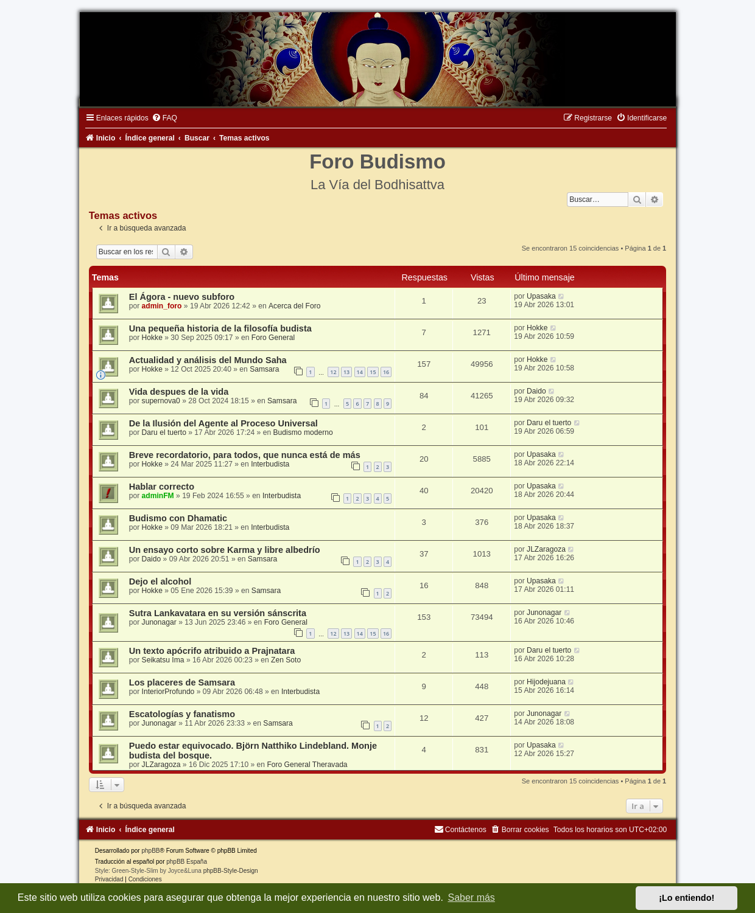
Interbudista (270, 464)
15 (373, 372)
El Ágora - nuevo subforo (181, 297)
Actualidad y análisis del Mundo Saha (208, 360)
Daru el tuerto (164, 432)
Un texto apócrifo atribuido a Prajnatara (212, 651)
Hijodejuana (546, 682)
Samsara (264, 369)
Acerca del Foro (294, 306)
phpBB (150, 850)
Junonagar (159, 622)
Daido (536, 391)
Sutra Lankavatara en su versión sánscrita (217, 613)
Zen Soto (286, 660)
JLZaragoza (546, 549)
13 (346, 372)
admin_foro (162, 306)
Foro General (273, 337)
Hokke (152, 337)
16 (386, 372)
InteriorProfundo (168, 691)
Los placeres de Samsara (182, 682)
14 (360, 372)
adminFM (158, 495)
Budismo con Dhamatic (178, 518)
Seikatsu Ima (163, 660)
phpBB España (186, 861)
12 (333, 372)
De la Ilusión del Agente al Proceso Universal (223, 423)
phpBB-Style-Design (230, 870)
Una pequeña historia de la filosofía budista (220, 328)
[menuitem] (164, 118)
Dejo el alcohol (160, 581)
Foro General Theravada (307, 764)
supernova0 (161, 401)
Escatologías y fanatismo (182, 714)
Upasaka (541, 296)
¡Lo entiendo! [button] (686, 898)
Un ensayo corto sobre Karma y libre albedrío (224, 550)
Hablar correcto (161, 486)
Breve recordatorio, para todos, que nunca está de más (244, 455)
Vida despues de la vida (179, 392)
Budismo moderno (302, 432)
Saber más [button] (471, 897)
